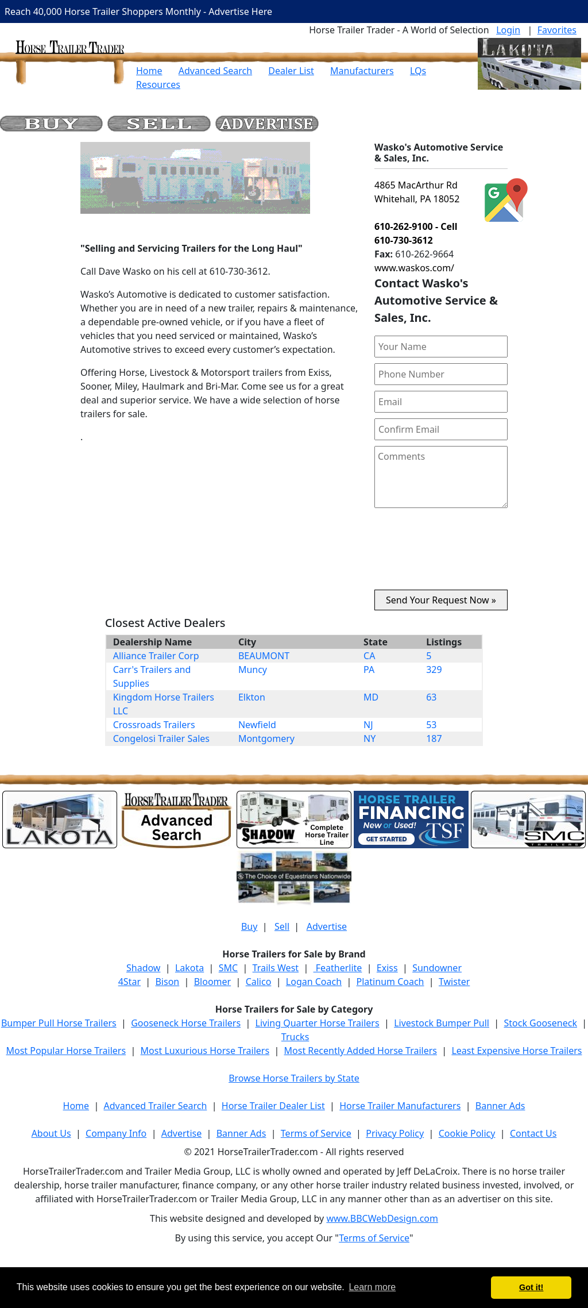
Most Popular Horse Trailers (66, 1050)
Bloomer (212, 981)
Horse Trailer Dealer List (273, 1105)
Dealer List (291, 70)
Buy (249, 926)
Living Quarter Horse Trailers (318, 1023)
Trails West (276, 967)
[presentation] (441, 553)
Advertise (327, 926)
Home (149, 70)
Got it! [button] (531, 1287)
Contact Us (533, 1133)
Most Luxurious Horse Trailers (205, 1050)
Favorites (557, 30)
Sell (281, 926)
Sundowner (437, 967)
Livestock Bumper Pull (441, 1023)
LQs (418, 70)
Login (508, 30)
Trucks (295, 1036)
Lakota (189, 967)
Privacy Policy (395, 1133)
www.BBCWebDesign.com (382, 1218)
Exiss (387, 967)
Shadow (143, 967)
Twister (454, 981)
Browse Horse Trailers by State (294, 1078)
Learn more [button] (372, 1287)
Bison (167, 981)
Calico (259, 981)
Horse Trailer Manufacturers (400, 1105)
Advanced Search (215, 70)
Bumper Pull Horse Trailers (59, 1023)
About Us (51, 1133)
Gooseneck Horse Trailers (186, 1023)
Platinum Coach (390, 981)
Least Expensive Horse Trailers (516, 1050)
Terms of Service (316, 1133)
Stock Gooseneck (540, 1023)
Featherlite (338, 967)
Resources (158, 84)
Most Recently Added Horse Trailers (360, 1050)
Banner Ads (500, 1105)
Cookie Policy (467, 1133)
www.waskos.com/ (414, 267)
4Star (129, 981)
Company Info (116, 1133)
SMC (228, 967)
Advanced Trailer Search (155, 1105)
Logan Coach (314, 981)
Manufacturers (362, 70)
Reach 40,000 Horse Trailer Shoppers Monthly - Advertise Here (138, 11)
